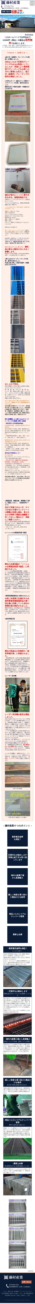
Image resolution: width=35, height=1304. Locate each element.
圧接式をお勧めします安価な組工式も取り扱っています (17, 857)
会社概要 (16, 1291)
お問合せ (23, 1295)
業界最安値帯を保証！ (17, 838)
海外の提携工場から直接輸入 (17, 876)
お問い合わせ (6, 11)
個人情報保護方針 (28, 1293)
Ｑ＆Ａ (21, 1293)
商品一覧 (10, 1291)
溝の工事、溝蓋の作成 (20, 527)
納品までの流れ (14, 1293)
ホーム (5, 1291)
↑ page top (30, 1271)
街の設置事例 (5, 1293)
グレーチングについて (26, 1291)
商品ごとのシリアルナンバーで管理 (17, 915)
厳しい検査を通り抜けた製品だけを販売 (17, 896)
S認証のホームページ (20, 591)
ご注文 (28, 1295)
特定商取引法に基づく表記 (12, 1295)
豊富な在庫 (17, 934)
